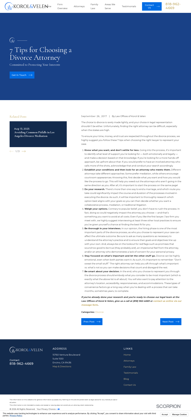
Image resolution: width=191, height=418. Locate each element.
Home (127, 354)
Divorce (99, 312)
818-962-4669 (173, 6)
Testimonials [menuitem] (129, 6)
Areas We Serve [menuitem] (110, 6)
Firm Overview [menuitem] (62, 6)
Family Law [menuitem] (94, 6)
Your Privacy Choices (48, 409)
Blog (126, 379)
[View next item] (24, 151)
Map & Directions (62, 366)
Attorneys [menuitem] (79, 6)
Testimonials (131, 373)
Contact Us (130, 385)
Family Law (130, 367)
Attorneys (129, 360)
